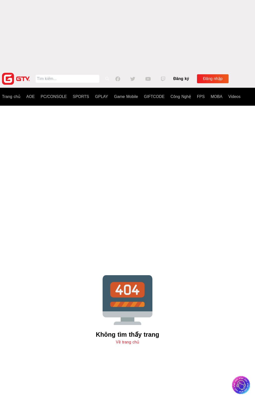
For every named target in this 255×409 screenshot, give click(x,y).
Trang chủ (11, 96)
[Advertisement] (127, 35)
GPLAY (101, 96)
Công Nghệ (181, 96)
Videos (234, 96)
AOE (30, 96)
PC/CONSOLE (54, 96)
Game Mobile (126, 96)
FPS (201, 96)
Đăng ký (181, 79)
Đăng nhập (212, 79)
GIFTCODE (154, 96)
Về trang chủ (127, 342)
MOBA (216, 96)
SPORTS (81, 96)
